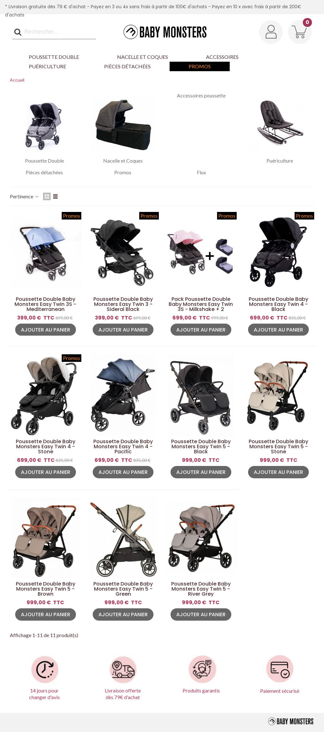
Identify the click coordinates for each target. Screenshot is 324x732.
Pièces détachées (127, 66)
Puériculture (47, 66)
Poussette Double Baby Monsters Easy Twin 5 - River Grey (201, 589)
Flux (201, 172)
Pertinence (24, 196)
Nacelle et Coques (142, 57)
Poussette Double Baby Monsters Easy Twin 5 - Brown (45, 589)
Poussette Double (54, 57)
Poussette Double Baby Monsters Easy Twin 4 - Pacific (123, 446)
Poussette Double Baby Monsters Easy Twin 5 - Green (123, 589)
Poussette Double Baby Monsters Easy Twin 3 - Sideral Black (123, 304)
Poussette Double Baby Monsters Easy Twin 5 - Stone (278, 446)
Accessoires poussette (201, 95)
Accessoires (222, 57)
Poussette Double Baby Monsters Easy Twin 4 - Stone (45, 446)
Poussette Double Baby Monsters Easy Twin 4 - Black (278, 304)
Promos (200, 66)
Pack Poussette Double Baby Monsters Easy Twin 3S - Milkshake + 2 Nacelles (201, 307)
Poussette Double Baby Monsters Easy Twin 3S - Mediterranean (45, 304)
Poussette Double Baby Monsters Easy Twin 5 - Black (201, 446)
